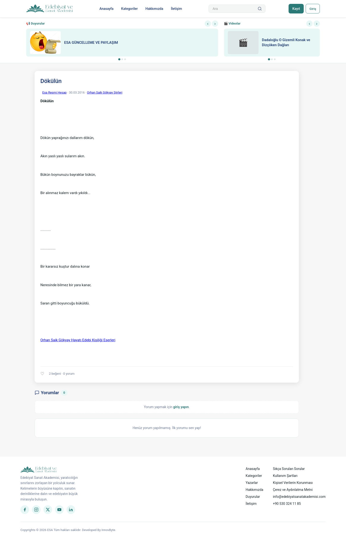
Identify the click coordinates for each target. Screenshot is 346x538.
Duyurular (253, 497)
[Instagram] (36, 509)
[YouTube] (59, 509)
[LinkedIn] (71, 509)
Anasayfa (106, 9)
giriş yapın (181, 407)
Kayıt (295, 9)
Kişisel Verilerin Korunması (293, 483)
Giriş (312, 9)
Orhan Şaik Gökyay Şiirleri (104, 92)
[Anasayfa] (49, 8)
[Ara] (259, 8)
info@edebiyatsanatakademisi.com (299, 497)
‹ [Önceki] (208, 23)
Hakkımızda (154, 9)
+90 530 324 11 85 (287, 504)
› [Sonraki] (215, 23)
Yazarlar (252, 483)
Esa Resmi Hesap (54, 92)
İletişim (176, 9)
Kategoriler (129, 9)
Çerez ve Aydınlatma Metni (293, 490)
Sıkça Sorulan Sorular (289, 469)
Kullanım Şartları (285, 476)
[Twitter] (47, 509)
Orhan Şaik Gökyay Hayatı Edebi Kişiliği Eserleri (77, 340)
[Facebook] (24, 509)
